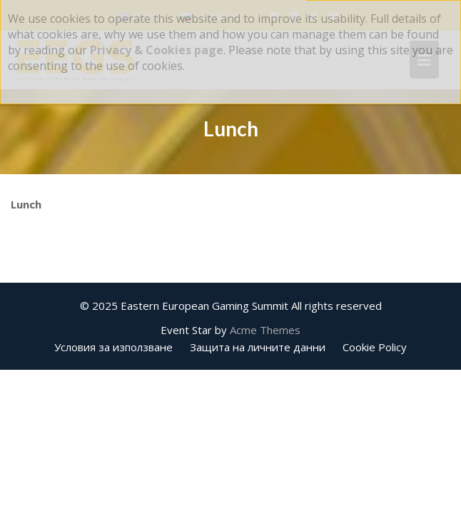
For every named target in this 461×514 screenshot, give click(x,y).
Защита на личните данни (257, 347)
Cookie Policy (375, 347)
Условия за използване (113, 347)
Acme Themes (265, 330)
